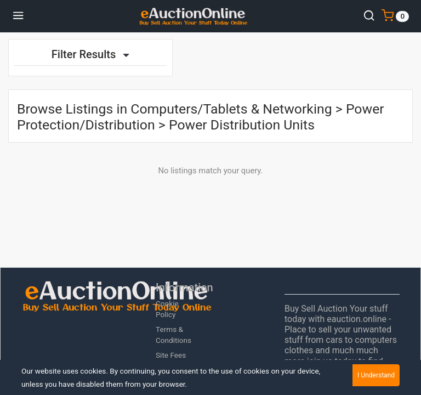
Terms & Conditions (173, 335)
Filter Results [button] (90, 54)
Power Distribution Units (242, 125)
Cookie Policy (167, 309)
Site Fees (171, 355)
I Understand (376, 375)
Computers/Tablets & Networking (231, 109)
